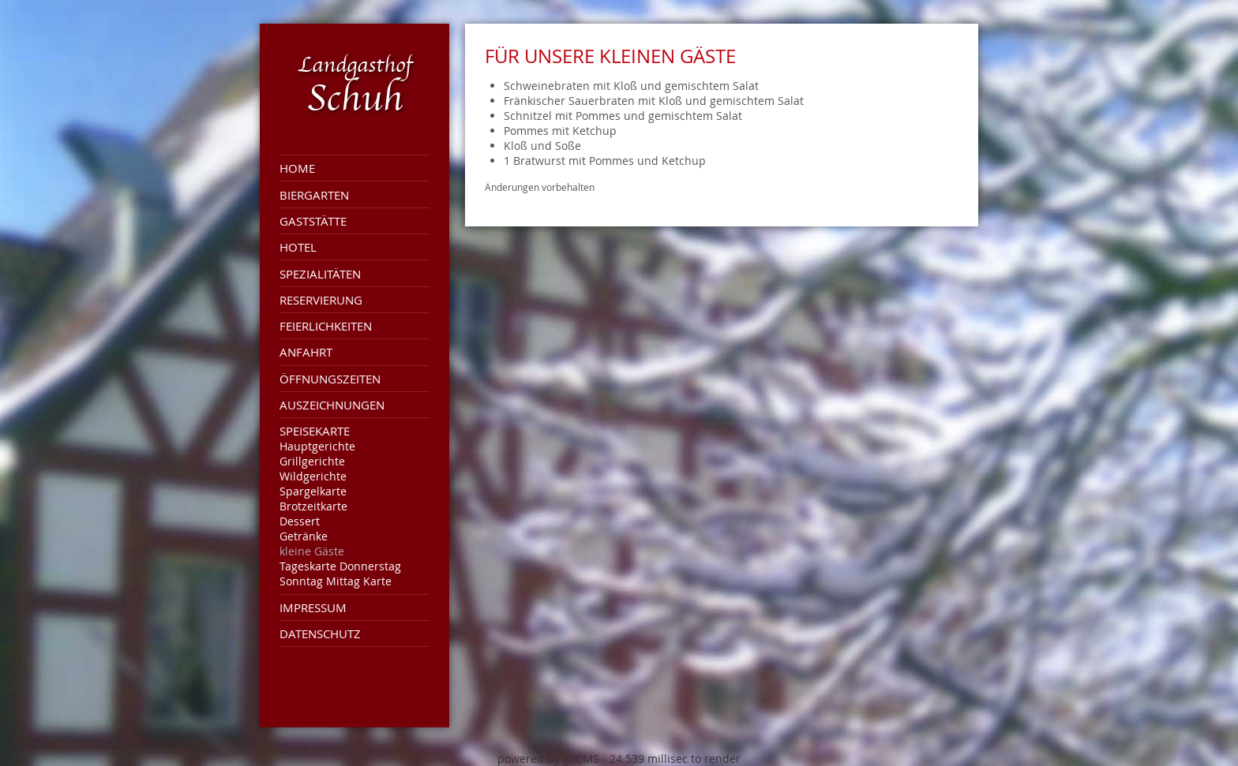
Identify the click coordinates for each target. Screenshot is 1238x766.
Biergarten (314, 195)
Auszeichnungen (332, 405)
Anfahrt (305, 352)
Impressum (313, 607)
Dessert (299, 521)
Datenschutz (320, 633)
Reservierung (320, 300)
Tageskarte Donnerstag (340, 566)
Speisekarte (314, 431)
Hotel (298, 247)
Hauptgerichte (317, 446)
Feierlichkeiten (325, 326)
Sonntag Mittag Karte (335, 581)
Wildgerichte (313, 476)
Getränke (303, 536)
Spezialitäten (320, 274)
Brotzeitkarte (313, 506)
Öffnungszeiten (330, 379)
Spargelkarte (313, 491)
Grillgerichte (312, 461)
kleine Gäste (311, 551)
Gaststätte (313, 221)
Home (297, 168)
